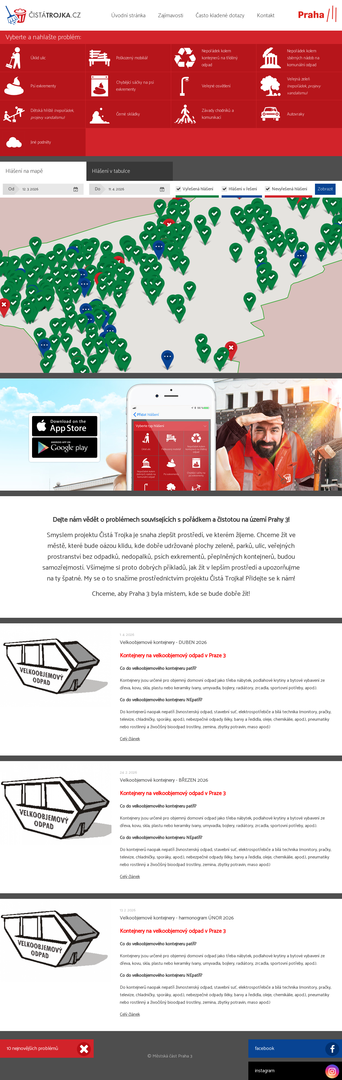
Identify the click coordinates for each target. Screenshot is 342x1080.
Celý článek (130, 739)
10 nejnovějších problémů (49, 1049)
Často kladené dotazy (220, 15)
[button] (119, 299)
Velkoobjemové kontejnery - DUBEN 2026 (163, 642)
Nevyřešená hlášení (289, 189)
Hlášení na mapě (24, 171)
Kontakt (266, 15)
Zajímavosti (170, 15)
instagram (297, 1071)
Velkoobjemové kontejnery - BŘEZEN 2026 (164, 780)
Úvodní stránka (128, 15)
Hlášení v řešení (243, 189)
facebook (297, 1049)
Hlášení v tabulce (111, 171)
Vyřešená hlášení (198, 189)
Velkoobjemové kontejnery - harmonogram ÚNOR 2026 (177, 918)
